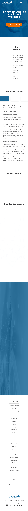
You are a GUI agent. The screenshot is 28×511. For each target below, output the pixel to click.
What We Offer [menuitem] (14, 437)
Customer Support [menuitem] (14, 470)
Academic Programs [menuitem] (14, 405)
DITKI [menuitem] (14, 446)
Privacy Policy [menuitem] (9, 500)
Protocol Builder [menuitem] (14, 457)
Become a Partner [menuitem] (14, 484)
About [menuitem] (14, 475)
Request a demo (13, 24)
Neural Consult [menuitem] (14, 452)
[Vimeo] (10, 505)
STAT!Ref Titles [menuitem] (14, 468)
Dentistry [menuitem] (14, 421)
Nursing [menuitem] (14, 427)
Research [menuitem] (14, 432)
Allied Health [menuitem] (14, 418)
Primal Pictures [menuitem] (14, 454)
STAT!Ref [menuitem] (14, 462)
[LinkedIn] (7, 505)
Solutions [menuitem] (14, 401)
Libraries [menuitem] (14, 413)
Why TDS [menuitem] (14, 479)
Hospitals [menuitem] (14, 408)
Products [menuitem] (14, 441)
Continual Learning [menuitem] (14, 411)
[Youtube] (20, 505)
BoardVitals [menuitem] (14, 443)
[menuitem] (14, 417)
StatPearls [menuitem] (14, 460)
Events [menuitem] (14, 482)
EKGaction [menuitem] (14, 449)
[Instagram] (17, 505)
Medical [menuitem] (14, 424)
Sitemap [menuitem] (17, 500)
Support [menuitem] (23, 500)
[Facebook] (14, 505)
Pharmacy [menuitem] (14, 429)
